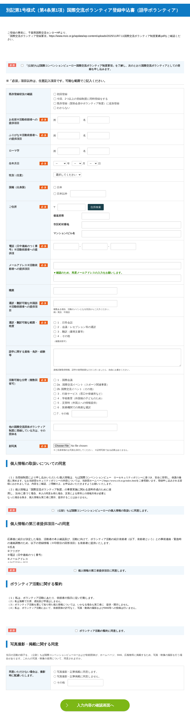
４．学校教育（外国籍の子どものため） (79, 398)
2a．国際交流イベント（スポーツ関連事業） (81, 384)
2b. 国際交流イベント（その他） (74, 389)
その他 (59, 682)
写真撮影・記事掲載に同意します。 (76, 671)
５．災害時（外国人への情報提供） (76, 402)
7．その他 (61, 413)
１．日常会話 (63, 322)
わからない (62, 107)
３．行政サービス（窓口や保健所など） (79, 393)
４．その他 (62, 336)
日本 (58, 187)
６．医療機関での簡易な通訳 (72, 407)
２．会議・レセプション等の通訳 (75, 326)
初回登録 (60, 94)
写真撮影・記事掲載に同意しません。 (77, 676)
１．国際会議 (63, 379)
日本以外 (60, 193)
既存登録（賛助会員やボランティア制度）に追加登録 (86, 103)
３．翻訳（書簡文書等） (70, 331)
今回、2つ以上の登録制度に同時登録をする (81, 98)
